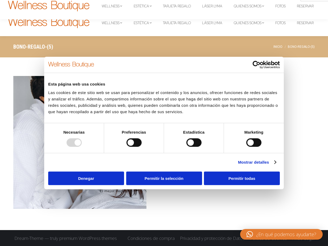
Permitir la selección (164, 178)
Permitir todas (241, 178)
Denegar (86, 178)
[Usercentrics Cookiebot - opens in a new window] (256, 65)
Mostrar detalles (253, 162)
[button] (281, 234)
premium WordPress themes (88, 238)
